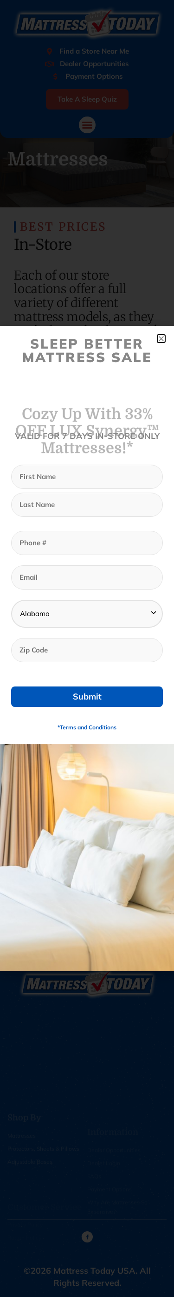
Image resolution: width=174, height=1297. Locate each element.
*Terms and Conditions (87, 727)
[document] (87, 648)
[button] (161, 338)
